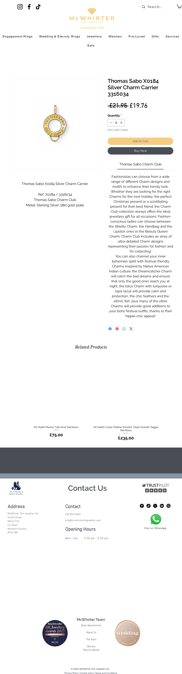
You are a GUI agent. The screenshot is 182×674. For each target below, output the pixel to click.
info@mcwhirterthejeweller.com (83, 520)
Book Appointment (91, 625)
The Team (91, 639)
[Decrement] (110, 122)
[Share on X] (131, 329)
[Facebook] (29, 6)
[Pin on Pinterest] (117, 329)
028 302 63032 (73, 514)
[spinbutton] (116, 122)
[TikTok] (38, 6)
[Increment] (121, 122)
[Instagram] (20, 6)
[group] (91, 399)
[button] (179, 6)
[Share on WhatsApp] (124, 329)
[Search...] (155, 7)
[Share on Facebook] (110, 329)
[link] (140, 164)
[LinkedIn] (162, 506)
